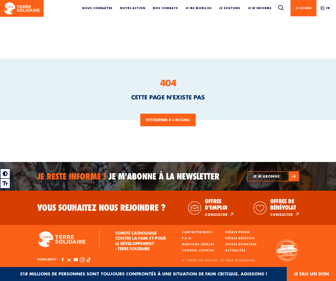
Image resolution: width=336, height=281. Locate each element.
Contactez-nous (197, 232)
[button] (273, 176)
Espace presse (237, 232)
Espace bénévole (240, 238)
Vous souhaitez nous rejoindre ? (101, 208)
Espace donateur (241, 244)
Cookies (206, 250)
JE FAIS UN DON (311, 274)
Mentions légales (198, 244)
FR (325, 8)
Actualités (235, 250)
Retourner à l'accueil (168, 120)
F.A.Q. (187, 238)
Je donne (303, 8)
